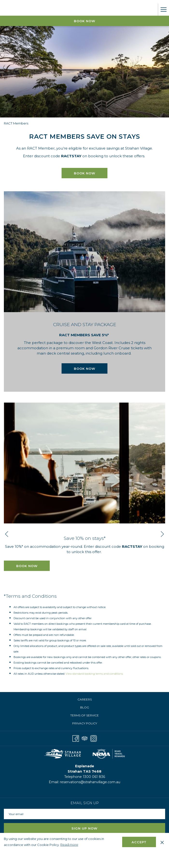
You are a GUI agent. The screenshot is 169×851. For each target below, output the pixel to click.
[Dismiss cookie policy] (162, 842)
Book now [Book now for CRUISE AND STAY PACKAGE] (84, 369)
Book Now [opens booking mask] (84, 21)
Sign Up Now (84, 828)
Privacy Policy (84, 723)
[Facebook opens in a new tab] (75, 738)
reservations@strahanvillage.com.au (90, 782)
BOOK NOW (84, 173)
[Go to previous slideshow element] (7, 534)
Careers (84, 699)
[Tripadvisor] (84, 738)
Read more (69, 845)
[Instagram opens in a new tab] (93, 738)
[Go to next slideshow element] (162, 534)
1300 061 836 (94, 777)
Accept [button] (139, 842)
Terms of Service (84, 715)
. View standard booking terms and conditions (93, 673)
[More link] (163, 10)
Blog (84, 707)
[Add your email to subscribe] (84, 814)
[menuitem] (84, 699)
